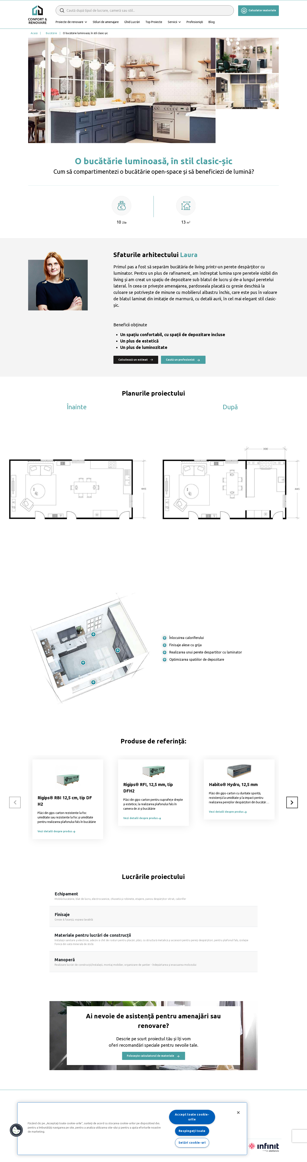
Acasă (34, 33)
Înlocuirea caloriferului (186, 638)
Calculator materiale (258, 10)
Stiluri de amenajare (106, 22)
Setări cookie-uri (192, 1142)
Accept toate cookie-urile (192, 1117)
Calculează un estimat (135, 359)
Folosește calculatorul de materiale (153, 1056)
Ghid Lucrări (132, 22)
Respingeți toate (192, 1131)
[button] (16, 1130)
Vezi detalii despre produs (57, 831)
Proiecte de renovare (69, 22)
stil (261, 298)
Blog (212, 22)
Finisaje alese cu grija (185, 645)
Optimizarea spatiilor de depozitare (196, 659)
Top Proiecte (153, 22)
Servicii (172, 22)
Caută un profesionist (183, 360)
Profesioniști (195, 22)
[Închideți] (238, 1112)
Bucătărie (51, 33)
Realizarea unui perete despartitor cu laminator (205, 652)
